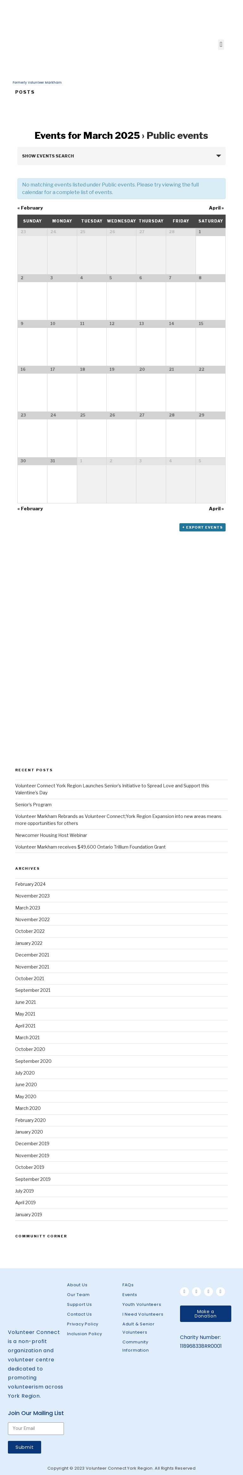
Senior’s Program (33, 804)
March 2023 (27, 907)
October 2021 (29, 978)
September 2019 (33, 1179)
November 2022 (32, 919)
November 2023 (32, 895)
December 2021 (32, 954)
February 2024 (30, 884)
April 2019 (25, 1202)
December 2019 (32, 1143)
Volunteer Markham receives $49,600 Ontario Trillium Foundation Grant (90, 847)
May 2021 (25, 1013)
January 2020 (29, 1131)
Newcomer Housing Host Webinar (51, 835)
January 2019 (28, 1214)
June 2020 (26, 1084)
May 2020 (25, 1096)
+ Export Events (202, 527)
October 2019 (29, 1167)
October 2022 (30, 931)
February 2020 (30, 1120)
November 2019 (32, 1155)
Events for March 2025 (87, 135)
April (216, 208)
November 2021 (32, 966)
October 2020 (30, 1049)
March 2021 (27, 1037)
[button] (205, 1314)
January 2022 (28, 943)
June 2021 (25, 1002)
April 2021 (25, 1025)
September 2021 (32, 990)
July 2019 (24, 1191)
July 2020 (25, 1072)
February (30, 208)
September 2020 (33, 1061)
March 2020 (28, 1108)
